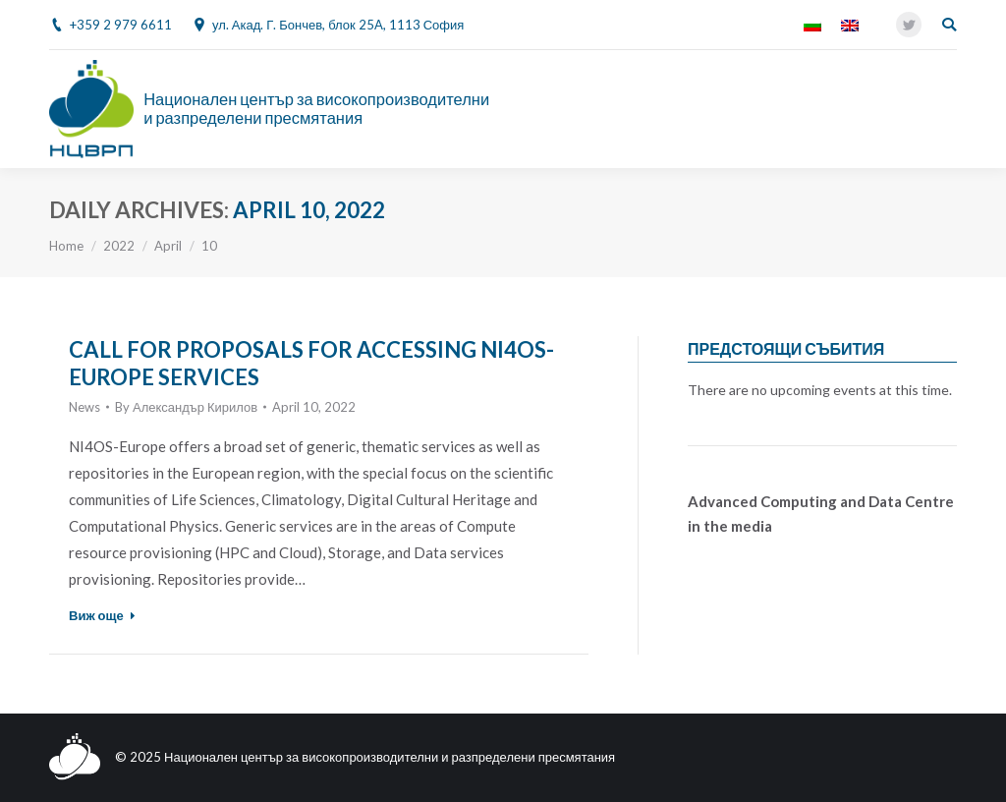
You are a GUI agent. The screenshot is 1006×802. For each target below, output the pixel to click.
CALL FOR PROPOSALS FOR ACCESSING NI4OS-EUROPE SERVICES (311, 363)
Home (66, 246)
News (84, 407)
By (186, 407)
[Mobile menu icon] (946, 109)
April (168, 246)
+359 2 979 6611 (121, 24)
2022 (119, 246)
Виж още (102, 615)
